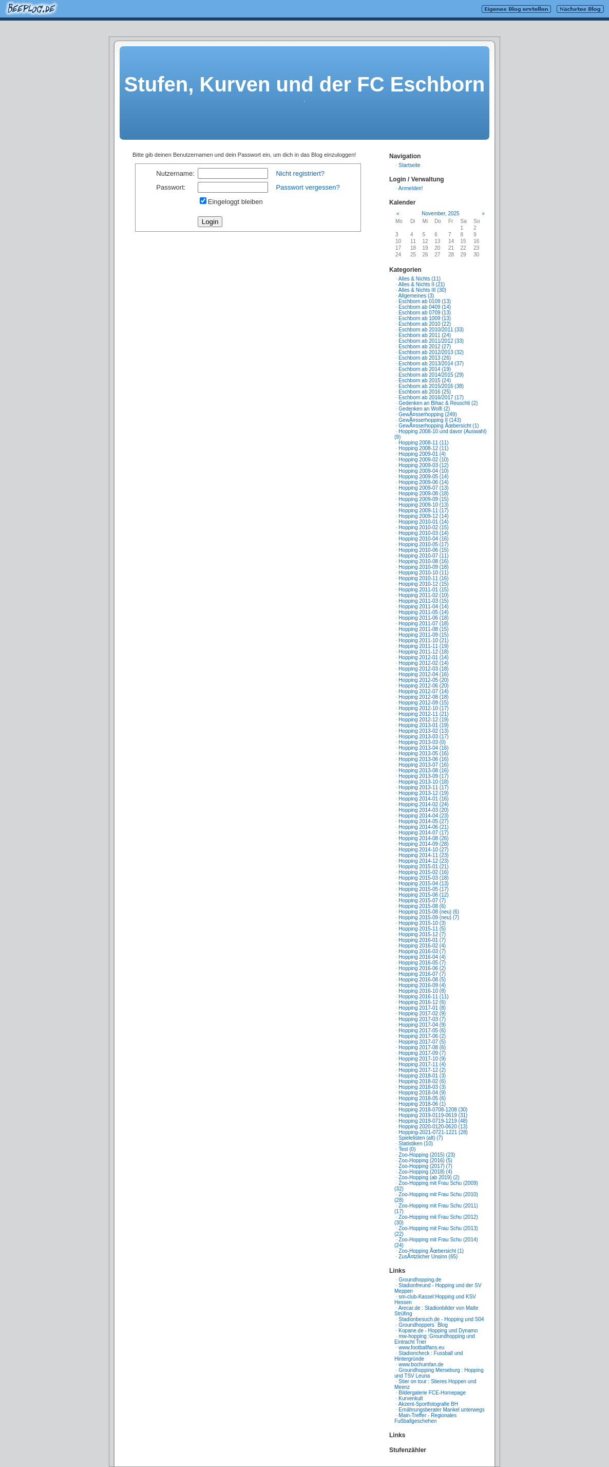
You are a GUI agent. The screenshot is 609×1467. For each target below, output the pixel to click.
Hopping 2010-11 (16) (423, 578)
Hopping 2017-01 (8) (422, 1008)
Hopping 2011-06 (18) (423, 618)
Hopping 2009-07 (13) (423, 488)
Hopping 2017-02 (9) (422, 1013)
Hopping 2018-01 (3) (422, 1076)
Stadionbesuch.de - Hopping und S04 (441, 1319)
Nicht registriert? (300, 173)
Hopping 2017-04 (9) (422, 1025)
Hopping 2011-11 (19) (423, 646)
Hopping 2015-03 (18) (423, 878)
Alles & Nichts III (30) (422, 290)
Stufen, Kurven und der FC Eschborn (304, 84)
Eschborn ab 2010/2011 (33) (431, 329)
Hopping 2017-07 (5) (422, 1042)
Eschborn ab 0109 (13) (424, 301)
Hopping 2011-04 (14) (423, 606)
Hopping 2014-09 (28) (423, 844)
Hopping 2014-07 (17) (423, 832)
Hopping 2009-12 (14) (423, 516)
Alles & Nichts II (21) (421, 284)
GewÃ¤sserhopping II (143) (429, 420)
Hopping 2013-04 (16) (423, 748)
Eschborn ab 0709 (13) (424, 312)
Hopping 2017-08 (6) (422, 1047)
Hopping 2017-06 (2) (422, 1036)
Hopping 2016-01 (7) (422, 940)
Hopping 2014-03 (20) (423, 810)
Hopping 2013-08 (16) (423, 770)
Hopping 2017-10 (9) (422, 1059)
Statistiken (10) (415, 1143)
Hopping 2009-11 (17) (423, 510)
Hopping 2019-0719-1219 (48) (432, 1121)
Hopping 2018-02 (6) (422, 1081)
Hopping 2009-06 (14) (423, 482)
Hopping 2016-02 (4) (422, 946)
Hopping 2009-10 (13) (423, 505)
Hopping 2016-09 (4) (422, 985)
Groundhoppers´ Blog (423, 1325)
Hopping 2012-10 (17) (423, 708)
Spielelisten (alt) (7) (420, 1138)
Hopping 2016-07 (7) (422, 974)
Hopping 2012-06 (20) (423, 686)
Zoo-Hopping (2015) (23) (426, 1155)
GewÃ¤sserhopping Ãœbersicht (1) (438, 426)
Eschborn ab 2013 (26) (424, 358)
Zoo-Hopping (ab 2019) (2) (428, 1177)
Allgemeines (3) (416, 296)
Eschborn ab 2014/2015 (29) (431, 375)
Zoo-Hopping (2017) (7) (425, 1166)
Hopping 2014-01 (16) (423, 799)
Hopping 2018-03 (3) (422, 1087)
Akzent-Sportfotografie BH (428, 1404)
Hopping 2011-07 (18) (423, 623)
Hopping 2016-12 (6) (422, 1002)
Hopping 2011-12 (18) (423, 652)
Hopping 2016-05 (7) (422, 962)
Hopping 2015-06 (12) (423, 895)
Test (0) (406, 1149)
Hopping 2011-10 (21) (423, 640)
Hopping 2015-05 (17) (423, 889)
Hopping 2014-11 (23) (423, 855)
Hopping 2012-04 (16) (423, 674)
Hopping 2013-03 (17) (423, 736)
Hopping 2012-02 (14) (423, 663)
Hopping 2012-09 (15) (423, 702)
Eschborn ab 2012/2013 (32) (431, 352)
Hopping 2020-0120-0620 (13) (432, 1126)
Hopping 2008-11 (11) (423, 442)
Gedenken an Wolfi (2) (424, 409)
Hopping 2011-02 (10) (423, 595)
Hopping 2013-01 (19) (423, 725)
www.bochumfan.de (420, 1364)
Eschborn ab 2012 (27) (424, 346)
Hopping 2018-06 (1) (422, 1104)
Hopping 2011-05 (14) (423, 612)
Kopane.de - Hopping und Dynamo (438, 1330)
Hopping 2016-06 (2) (422, 968)
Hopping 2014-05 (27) (423, 821)
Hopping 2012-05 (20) (423, 680)
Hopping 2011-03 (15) (423, 601)
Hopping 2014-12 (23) (423, 861)
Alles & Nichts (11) (419, 279)
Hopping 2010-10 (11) (423, 572)
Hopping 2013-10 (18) (423, 782)
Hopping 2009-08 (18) (423, 493)
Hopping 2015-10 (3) (422, 923)
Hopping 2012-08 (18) (423, 697)
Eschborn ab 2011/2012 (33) (431, 341)
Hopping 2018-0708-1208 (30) (432, 1109)
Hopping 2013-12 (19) (423, 793)
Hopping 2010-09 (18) (423, 567)
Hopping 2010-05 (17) (423, 544)
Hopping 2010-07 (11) (423, 556)
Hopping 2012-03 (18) (423, 669)
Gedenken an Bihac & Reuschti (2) (438, 403)
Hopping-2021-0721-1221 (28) (433, 1132)
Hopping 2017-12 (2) (422, 1070)
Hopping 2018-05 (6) (422, 1098)
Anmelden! (410, 188)
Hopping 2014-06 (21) (423, 827)
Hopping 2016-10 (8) (422, 991)
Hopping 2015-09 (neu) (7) (428, 917)
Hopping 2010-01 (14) (423, 522)
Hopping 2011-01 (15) (423, 589)
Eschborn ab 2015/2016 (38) (431, 386)
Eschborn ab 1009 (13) (424, 318)
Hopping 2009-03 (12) (423, 465)
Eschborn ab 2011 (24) (424, 335)
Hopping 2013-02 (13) (423, 731)
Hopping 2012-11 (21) (423, 714)
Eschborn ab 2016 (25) (424, 392)
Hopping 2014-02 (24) (423, 804)
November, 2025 (440, 213)
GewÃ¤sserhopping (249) (427, 414)
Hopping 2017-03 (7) (422, 1019)
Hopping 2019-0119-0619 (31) (432, 1115)
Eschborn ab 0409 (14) (424, 307)
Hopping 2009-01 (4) (422, 454)
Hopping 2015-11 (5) (422, 929)
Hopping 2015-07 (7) (422, 900)
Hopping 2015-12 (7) (422, 934)
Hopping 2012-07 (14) (423, 691)
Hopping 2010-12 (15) (423, 584)
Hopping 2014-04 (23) (423, 816)
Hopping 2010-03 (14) (423, 533)
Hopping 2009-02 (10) (423, 459)
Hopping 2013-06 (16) (423, 759)
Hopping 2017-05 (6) (422, 1030)
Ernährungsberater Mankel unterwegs (441, 1410)
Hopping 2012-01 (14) (423, 657)
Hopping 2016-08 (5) (422, 979)
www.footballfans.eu (421, 1347)
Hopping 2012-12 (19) (423, 719)
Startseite (409, 165)
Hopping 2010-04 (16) (423, 539)
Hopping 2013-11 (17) (423, 787)
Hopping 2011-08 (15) (423, 629)
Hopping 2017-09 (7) (422, 1053)
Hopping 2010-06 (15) (423, 550)
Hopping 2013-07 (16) (423, 765)
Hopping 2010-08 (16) (423, 561)
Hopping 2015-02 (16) (423, 872)
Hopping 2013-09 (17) (423, 776)
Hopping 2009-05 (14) (423, 476)
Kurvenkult (410, 1398)
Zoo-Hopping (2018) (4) (425, 1172)
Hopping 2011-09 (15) (423, 635)
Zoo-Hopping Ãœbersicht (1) (431, 1251)
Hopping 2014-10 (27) (423, 849)
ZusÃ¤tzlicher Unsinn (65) (428, 1256)
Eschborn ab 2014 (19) (424, 369)
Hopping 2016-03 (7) (422, 951)
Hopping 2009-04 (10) (423, 471)
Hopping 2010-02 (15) (423, 527)
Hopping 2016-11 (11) (423, 996)
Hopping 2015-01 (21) (423, 866)
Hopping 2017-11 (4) (422, 1064)
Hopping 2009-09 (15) (423, 499)
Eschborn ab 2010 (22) (424, 324)
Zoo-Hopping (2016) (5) (425, 1160)
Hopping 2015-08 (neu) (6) (428, 912)
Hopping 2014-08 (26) (423, 838)
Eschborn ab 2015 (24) (424, 380)
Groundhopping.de (419, 1280)
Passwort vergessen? (307, 187)
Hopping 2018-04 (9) (422, 1092)
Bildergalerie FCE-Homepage (432, 1393)
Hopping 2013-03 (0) (422, 742)
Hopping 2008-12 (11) (423, 448)
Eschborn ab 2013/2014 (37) (431, 363)
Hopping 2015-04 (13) (423, 883)
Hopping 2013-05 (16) (423, 753)
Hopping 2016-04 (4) (422, 957)
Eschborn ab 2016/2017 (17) (431, 397)
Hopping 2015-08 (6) (422, 906)
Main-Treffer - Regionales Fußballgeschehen (425, 1418)
